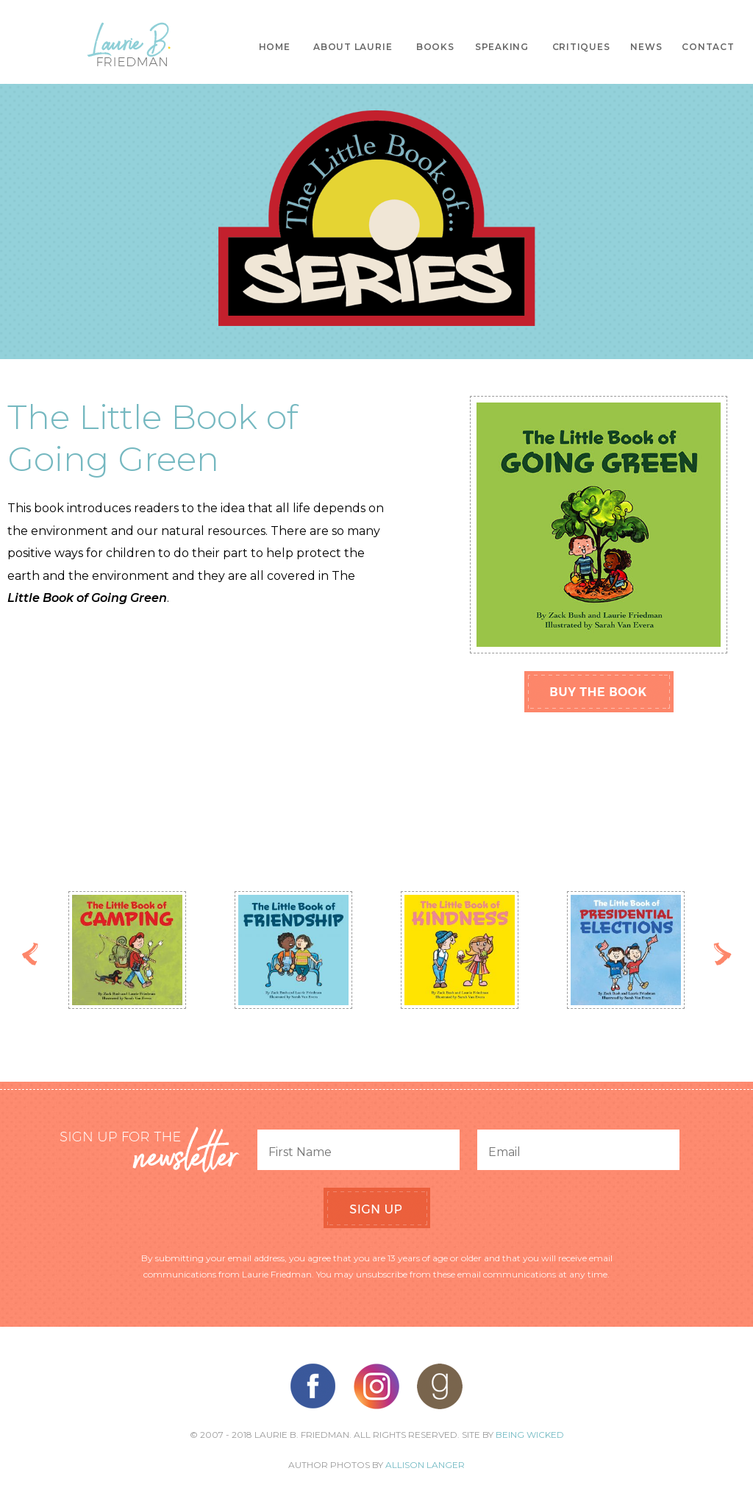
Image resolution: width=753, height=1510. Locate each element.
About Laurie (352, 46)
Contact (708, 46)
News (646, 46)
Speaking (502, 46)
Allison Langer (425, 1464)
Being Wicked (530, 1434)
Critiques (581, 46)
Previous (30, 954)
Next (722, 954)
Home (274, 46)
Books (435, 46)
